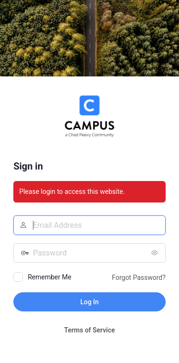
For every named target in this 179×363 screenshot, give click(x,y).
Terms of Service (89, 330)
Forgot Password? (139, 277)
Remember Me (49, 277)
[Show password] (156, 252)
